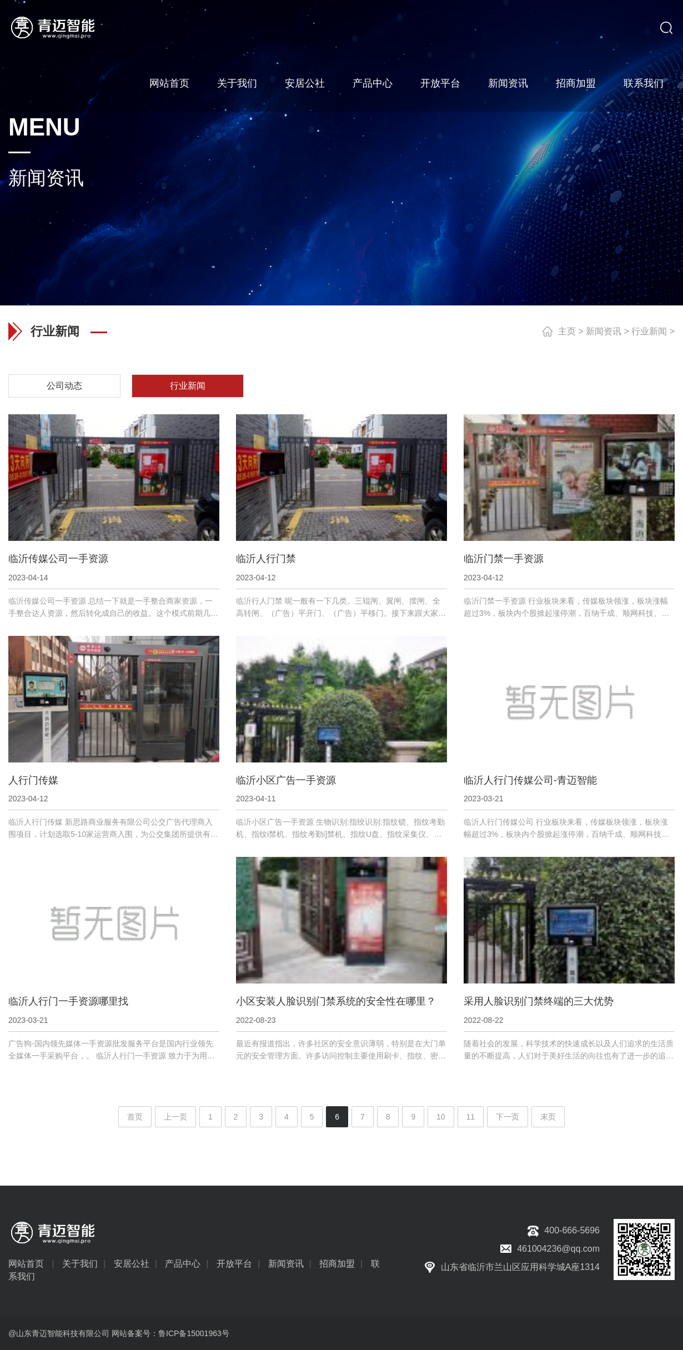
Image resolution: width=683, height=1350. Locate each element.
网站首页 (169, 83)
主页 (567, 331)
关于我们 (237, 83)
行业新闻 (649, 331)
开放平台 (440, 83)
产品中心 (373, 83)
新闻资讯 (508, 83)
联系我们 (644, 83)
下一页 (507, 1116)
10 (440, 1116)
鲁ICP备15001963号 (193, 1333)
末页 (548, 1116)
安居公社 (305, 83)
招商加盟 (576, 83)
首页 (135, 1116)
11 (470, 1116)
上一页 (175, 1116)
